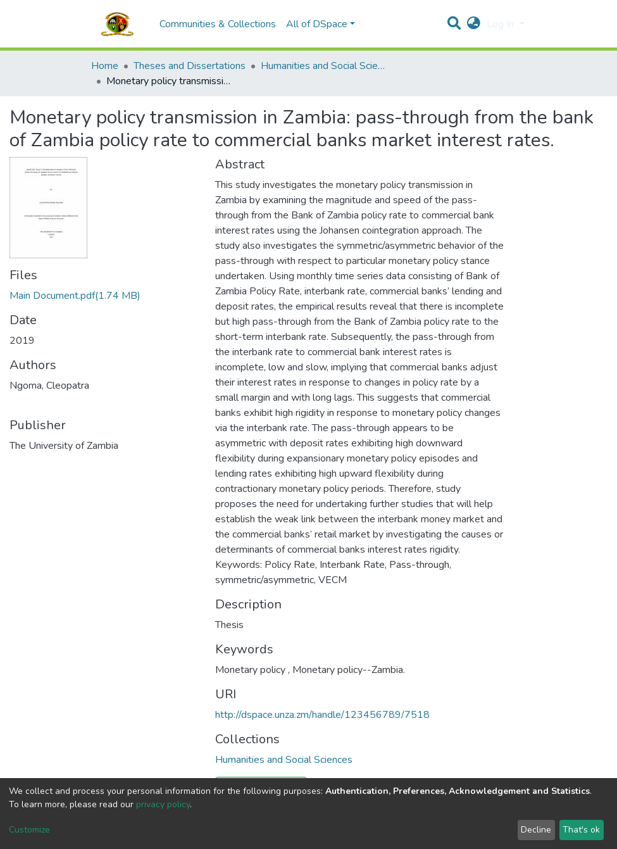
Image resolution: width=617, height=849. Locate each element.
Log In (501, 24)
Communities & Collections (217, 24)
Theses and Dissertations (190, 66)
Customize (29, 830)
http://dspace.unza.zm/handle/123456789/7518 (322, 715)
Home (104, 66)
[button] (474, 24)
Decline (536, 830)
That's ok (581, 830)
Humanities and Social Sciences (324, 66)
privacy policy (163, 804)
